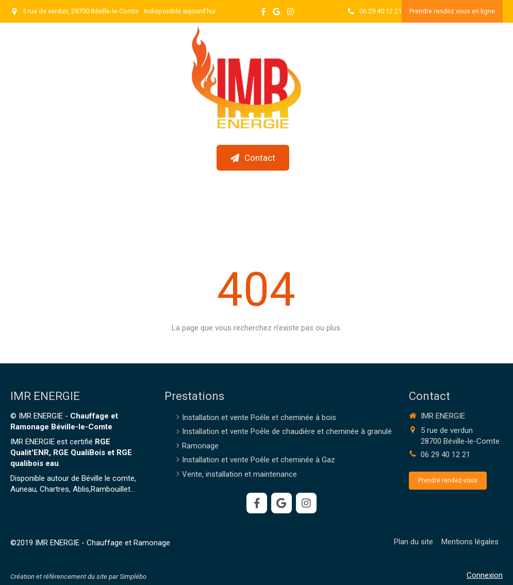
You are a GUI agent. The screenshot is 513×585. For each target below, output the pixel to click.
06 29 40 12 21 (445, 454)
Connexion (485, 575)
